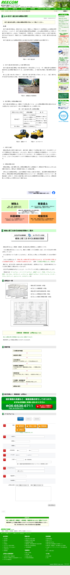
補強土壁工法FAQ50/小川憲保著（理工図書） (64, 103)
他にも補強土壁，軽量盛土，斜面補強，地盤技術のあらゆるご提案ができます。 (27, 520)
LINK (47, 557)
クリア (3, 511)
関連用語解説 (62, 16)
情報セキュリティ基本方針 (18, 533)
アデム (4, 276)
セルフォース (17, 276)
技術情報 (48, 536)
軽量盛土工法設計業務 (30, 540)
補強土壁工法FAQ (63, 18)
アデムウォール (50, 272)
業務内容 (27, 536)
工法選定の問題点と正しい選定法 (46, 261)
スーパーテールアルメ (26, 272)
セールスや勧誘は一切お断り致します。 (24, 432)
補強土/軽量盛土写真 (63, 23)
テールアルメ (14, 272)
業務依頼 (42, 426)
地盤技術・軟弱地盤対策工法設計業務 (33, 543)
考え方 (5, 542)
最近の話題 (48, 556)
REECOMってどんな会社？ (9, 547)
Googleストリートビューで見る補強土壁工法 (64, 27)
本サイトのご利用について (6, 533)
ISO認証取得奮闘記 (29, 557)
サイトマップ (28, 533)
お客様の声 (6, 548)
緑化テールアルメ (34, 274)
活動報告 (27, 550)
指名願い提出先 (28, 556)
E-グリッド (10, 276)
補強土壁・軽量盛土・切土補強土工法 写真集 (56, 545)
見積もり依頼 (31, 426)
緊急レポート (49, 540)
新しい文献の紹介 (63, 30)
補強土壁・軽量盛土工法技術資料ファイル (13, 557)
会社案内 (5, 536)
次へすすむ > (52, 505)
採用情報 (6, 550)
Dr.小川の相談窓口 (8, 559)
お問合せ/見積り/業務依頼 (9, 556)
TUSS (43, 272)
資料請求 (20, 426)
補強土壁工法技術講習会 (30, 545)
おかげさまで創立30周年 (9, 545)
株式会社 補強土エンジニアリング (10, 5)
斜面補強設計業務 (29, 542)
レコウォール (24, 274)
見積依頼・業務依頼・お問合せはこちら (28, 333)
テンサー (52, 274)
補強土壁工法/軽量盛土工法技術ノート (64, 21)
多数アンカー (37, 272)
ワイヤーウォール (44, 274)
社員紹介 (6, 543)
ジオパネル (9, 274)
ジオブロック (16, 274)
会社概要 (6, 538)
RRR (3, 274)
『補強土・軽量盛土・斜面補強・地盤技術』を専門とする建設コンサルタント (16, 531)
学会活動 (27, 554)
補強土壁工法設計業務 (30, 538)
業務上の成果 (28, 552)
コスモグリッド (26, 276)
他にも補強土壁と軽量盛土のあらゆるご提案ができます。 (18, 337)
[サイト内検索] (60, 11)
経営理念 (6, 540)
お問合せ (20, 430)
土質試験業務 (28, 547)
